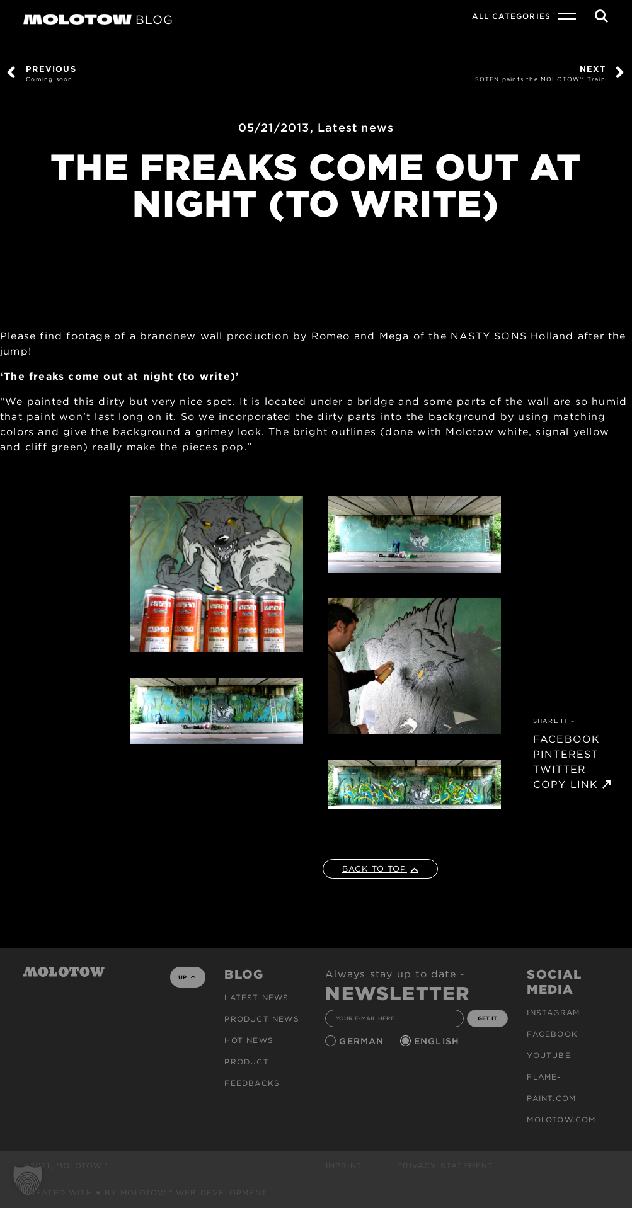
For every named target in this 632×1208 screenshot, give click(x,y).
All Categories (511, 16)
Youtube (548, 1055)
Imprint (344, 1165)
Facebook (552, 1034)
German (363, 1041)
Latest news (356, 127)
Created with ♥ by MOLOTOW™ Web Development (145, 1192)
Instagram (553, 1012)
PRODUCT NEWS (261, 1018)
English (438, 1041)
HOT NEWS (248, 1040)
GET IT (487, 1018)
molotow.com (561, 1119)
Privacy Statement (445, 1165)
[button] (27, 1180)
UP (186, 977)
